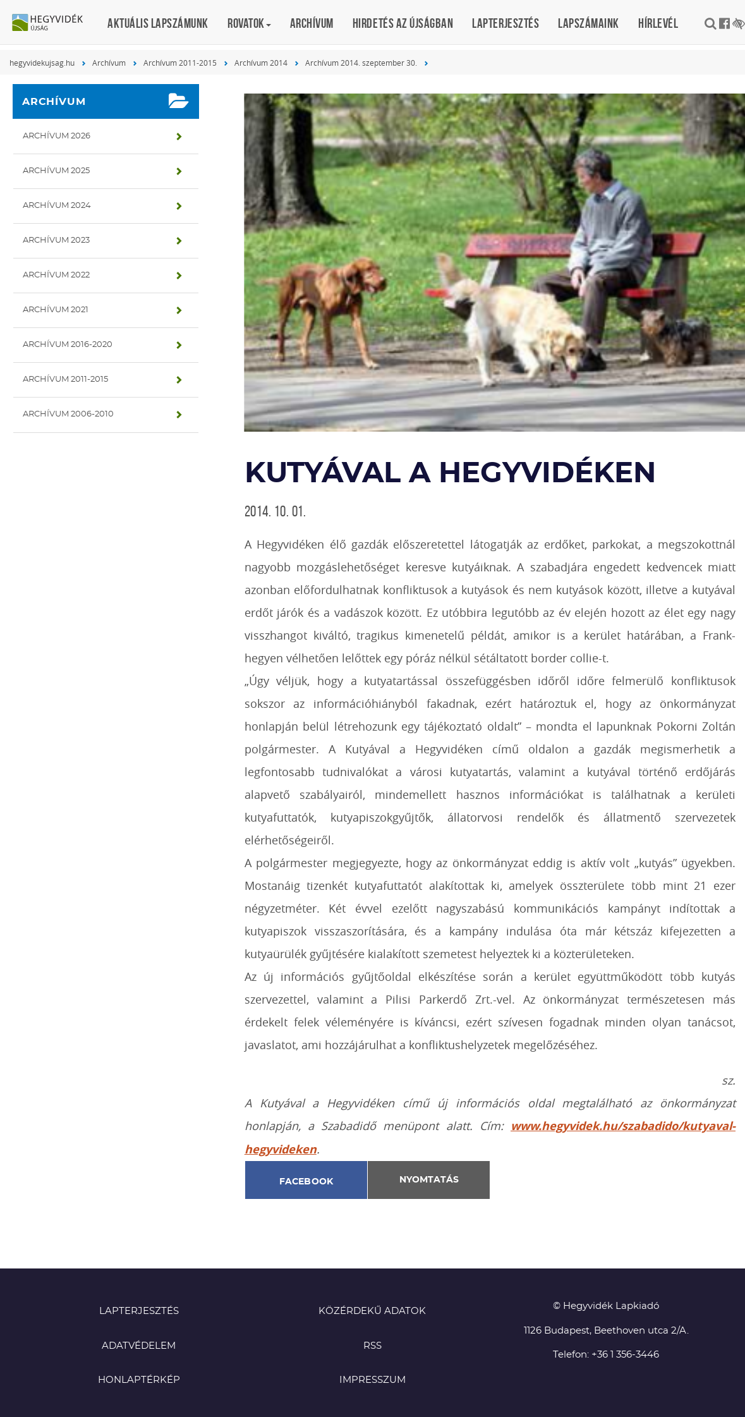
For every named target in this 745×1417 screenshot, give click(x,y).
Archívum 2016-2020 (67, 345)
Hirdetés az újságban (403, 23)
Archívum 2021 (55, 310)
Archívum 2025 (56, 171)
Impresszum (372, 1380)
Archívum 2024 (57, 206)
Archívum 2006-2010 (68, 414)
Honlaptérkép (139, 1380)
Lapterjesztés (505, 23)
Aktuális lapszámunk (158, 23)
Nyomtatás (429, 1180)
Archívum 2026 (56, 136)
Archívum (312, 23)
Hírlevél (658, 23)
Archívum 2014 (261, 63)
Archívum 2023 (56, 240)
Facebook (306, 1181)
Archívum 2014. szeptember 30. (361, 63)
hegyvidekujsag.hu (42, 63)
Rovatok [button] (249, 23)
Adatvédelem (139, 1346)
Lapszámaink (588, 23)
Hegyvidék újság (53, 23)
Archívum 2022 (56, 275)
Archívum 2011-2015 (180, 63)
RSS (372, 1346)
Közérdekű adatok (372, 1311)
